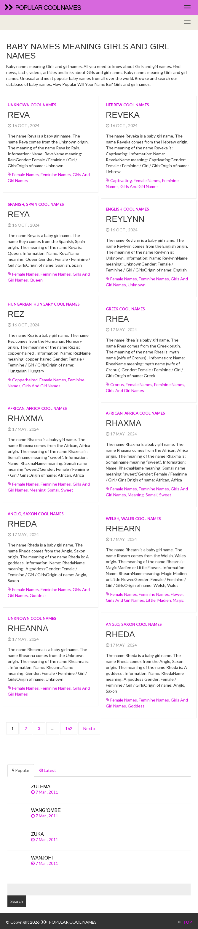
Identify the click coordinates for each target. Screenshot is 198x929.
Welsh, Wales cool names (133, 514)
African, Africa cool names (37, 406)
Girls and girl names (139, 186)
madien (164, 596)
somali (53, 488)
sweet (67, 488)
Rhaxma (25, 416)
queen (36, 279)
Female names (25, 174)
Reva (19, 114)
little (151, 596)
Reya (19, 214)
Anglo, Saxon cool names (36, 512)
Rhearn (123, 525)
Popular (20, 765)
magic (178, 596)
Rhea (117, 317)
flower (177, 590)
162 (68, 723)
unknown (137, 282)
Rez (16, 314)
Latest (47, 765)
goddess (38, 593)
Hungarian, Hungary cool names (44, 304)
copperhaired (25, 379)
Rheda (22, 522)
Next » (89, 723)
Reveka (123, 114)
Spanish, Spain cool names (36, 204)
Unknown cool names (32, 104)
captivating (121, 180)
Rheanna (28, 624)
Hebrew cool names (127, 104)
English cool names (127, 207)
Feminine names (56, 174)
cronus (117, 382)
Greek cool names (125, 307)
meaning (38, 488)
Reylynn (125, 217)
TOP (185, 916)
